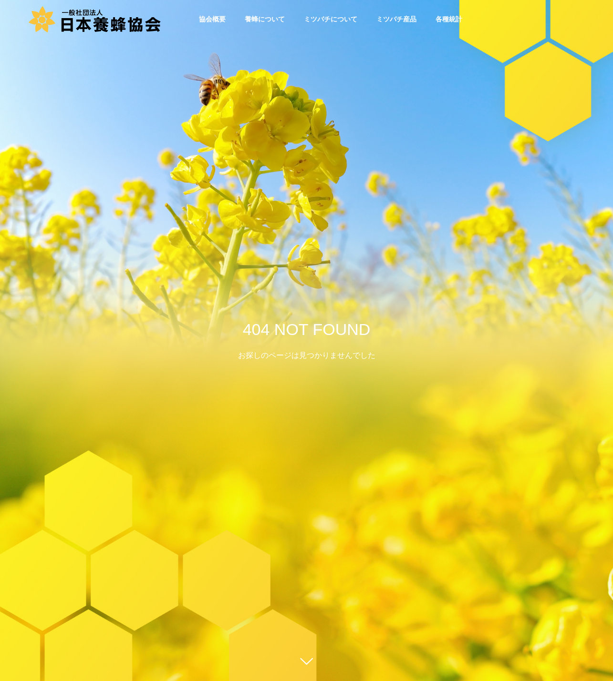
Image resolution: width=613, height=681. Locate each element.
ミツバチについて (330, 19)
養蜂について (265, 19)
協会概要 (212, 19)
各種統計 (449, 19)
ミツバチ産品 (396, 19)
